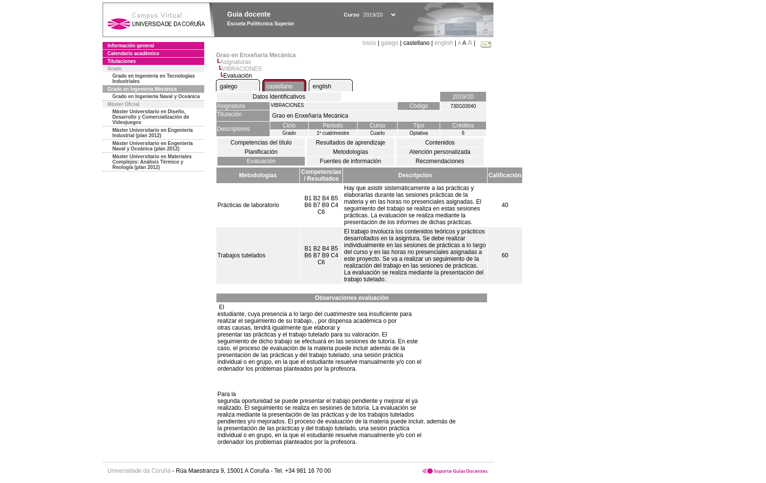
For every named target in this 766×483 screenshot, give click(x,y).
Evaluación (261, 161)
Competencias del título (261, 142)
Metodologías (350, 151)
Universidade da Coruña (138, 470)
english (443, 43)
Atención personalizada (439, 151)
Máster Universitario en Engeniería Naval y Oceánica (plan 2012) (152, 146)
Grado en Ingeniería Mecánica (142, 89)
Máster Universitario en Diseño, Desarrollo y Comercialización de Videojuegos (150, 117)
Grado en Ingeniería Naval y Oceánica (156, 96)
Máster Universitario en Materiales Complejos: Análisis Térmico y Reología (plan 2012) (152, 162)
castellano (279, 86)
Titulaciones (121, 61)
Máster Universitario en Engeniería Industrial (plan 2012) (152, 132)
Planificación (261, 151)
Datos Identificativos (279, 96)
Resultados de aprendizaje (350, 142)
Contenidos (440, 142)
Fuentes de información (350, 161)
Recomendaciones (440, 161)
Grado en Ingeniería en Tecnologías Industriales (153, 78)
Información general (130, 45)
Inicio (370, 43)
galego (390, 43)
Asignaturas (235, 62)
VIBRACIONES (242, 68)
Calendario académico (133, 53)
